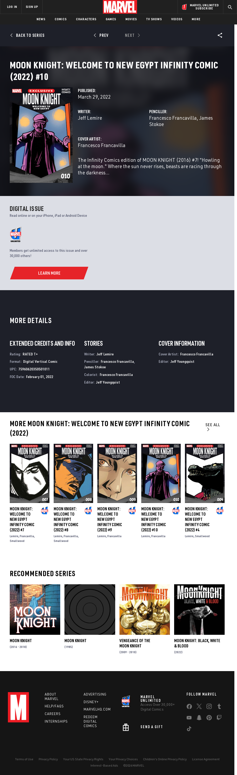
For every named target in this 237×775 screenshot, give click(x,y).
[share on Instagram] (209, 706)
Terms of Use (24, 758)
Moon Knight (21, 639)
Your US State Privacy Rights (83, 758)
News (41, 19)
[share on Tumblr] (219, 706)
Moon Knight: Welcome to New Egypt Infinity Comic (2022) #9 (109, 518)
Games (111, 19)
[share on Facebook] (189, 706)
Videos (176, 19)
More (196, 19)
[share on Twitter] (199, 706)
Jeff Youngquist (108, 381)
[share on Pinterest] (209, 717)
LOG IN (12, 7)
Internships (56, 720)
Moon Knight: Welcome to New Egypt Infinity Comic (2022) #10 (153, 518)
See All (212, 426)
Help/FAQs (54, 705)
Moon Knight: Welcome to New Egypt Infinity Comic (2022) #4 (197, 518)
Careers (53, 713)
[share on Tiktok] (189, 728)
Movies (131, 19)
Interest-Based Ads (104, 765)
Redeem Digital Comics (91, 720)
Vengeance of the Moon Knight (134, 642)
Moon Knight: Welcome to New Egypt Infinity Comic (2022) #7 (22, 518)
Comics (61, 19)
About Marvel (51, 695)
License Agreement (206, 758)
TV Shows (154, 19)
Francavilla (27, 535)
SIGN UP (32, 7)
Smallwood (17, 540)
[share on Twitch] (219, 717)
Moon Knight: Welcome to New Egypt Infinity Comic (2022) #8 (66, 518)
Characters (86, 19)
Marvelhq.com (97, 708)
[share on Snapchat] (199, 717)
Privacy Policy (48, 758)
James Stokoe (95, 366)
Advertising (95, 693)
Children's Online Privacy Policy (165, 758)
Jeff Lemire (90, 124)
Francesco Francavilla (173, 124)
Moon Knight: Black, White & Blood (197, 642)
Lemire (14, 535)
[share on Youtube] (189, 717)
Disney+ (91, 701)
